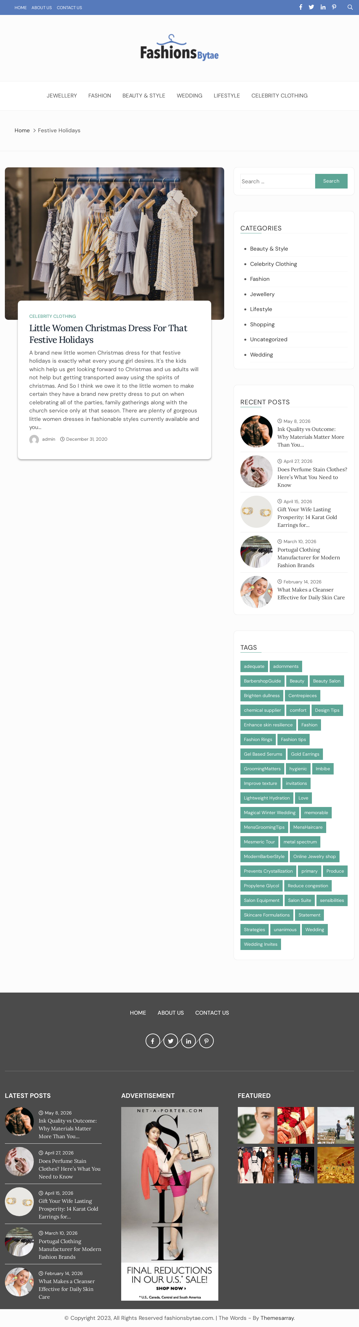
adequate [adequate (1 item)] (254, 666)
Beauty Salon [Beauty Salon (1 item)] (326, 681)
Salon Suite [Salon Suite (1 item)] (299, 900)
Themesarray (277, 1317)
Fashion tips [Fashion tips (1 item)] (293, 739)
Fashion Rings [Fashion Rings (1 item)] (258, 739)
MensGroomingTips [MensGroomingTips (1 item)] (264, 827)
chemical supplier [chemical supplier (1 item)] (262, 710)
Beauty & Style (143, 95)
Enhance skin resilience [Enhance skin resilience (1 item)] (268, 725)
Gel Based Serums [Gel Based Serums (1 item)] (263, 754)
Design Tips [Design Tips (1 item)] (327, 710)
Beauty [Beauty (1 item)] (297, 681)
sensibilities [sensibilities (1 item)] (332, 900)
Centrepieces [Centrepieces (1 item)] (302, 695)
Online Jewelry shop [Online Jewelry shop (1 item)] (314, 856)
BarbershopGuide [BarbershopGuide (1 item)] (262, 681)
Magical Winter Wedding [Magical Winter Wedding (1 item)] (270, 812)
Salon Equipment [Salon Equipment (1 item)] (261, 900)
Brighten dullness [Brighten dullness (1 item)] (262, 695)
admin (48, 439)
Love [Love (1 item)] (303, 798)
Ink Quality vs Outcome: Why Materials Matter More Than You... (310, 437)
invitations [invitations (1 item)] (296, 783)
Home (21, 7)
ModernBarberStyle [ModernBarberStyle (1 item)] (264, 856)
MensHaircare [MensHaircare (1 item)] (308, 827)
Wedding (189, 95)
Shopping (262, 324)
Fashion (99, 95)
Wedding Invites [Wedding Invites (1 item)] (260, 944)
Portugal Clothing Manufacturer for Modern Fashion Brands (308, 557)
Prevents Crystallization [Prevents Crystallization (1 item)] (268, 871)
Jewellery (62, 95)
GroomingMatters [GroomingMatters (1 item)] (262, 769)
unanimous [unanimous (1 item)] (285, 929)
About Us (42, 7)
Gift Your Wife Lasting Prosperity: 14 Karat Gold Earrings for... (307, 517)
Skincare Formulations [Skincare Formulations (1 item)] (267, 915)
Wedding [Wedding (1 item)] (314, 929)
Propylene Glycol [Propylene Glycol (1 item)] (261, 886)
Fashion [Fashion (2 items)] (309, 725)
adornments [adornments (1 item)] (286, 666)
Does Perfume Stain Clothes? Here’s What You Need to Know (312, 477)
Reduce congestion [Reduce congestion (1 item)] (308, 886)
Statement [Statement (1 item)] (309, 915)
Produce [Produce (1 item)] (335, 871)
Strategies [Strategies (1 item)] (254, 929)
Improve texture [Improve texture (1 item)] (260, 783)
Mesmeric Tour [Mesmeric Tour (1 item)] (259, 842)
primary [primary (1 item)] (309, 871)
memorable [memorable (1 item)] (316, 812)
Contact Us (69, 7)
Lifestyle (227, 95)
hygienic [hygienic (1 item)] (298, 769)
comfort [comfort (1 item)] (298, 710)
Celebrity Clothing (279, 95)
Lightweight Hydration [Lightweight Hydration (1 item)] (267, 798)
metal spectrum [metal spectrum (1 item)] (300, 842)
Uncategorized (269, 339)
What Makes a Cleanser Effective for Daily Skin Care (67, 1289)
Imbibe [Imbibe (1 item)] (323, 769)
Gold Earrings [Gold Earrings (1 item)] (305, 754)
